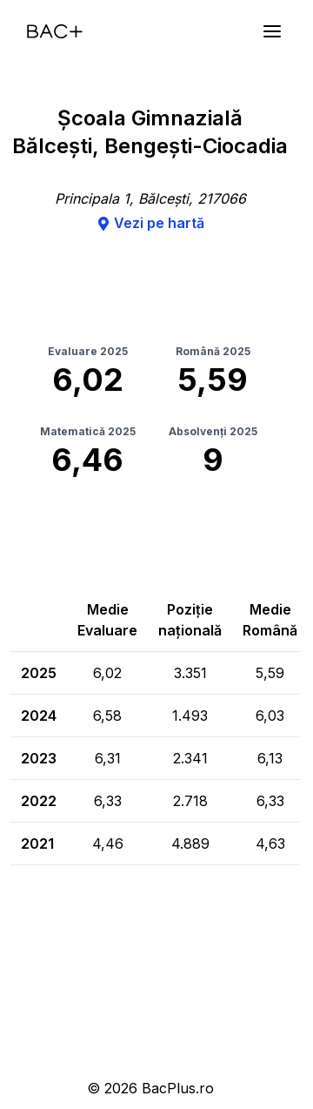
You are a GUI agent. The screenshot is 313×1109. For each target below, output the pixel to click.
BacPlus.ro (178, 1088)
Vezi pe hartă (150, 223)
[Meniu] (272, 31)
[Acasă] (54, 31)
